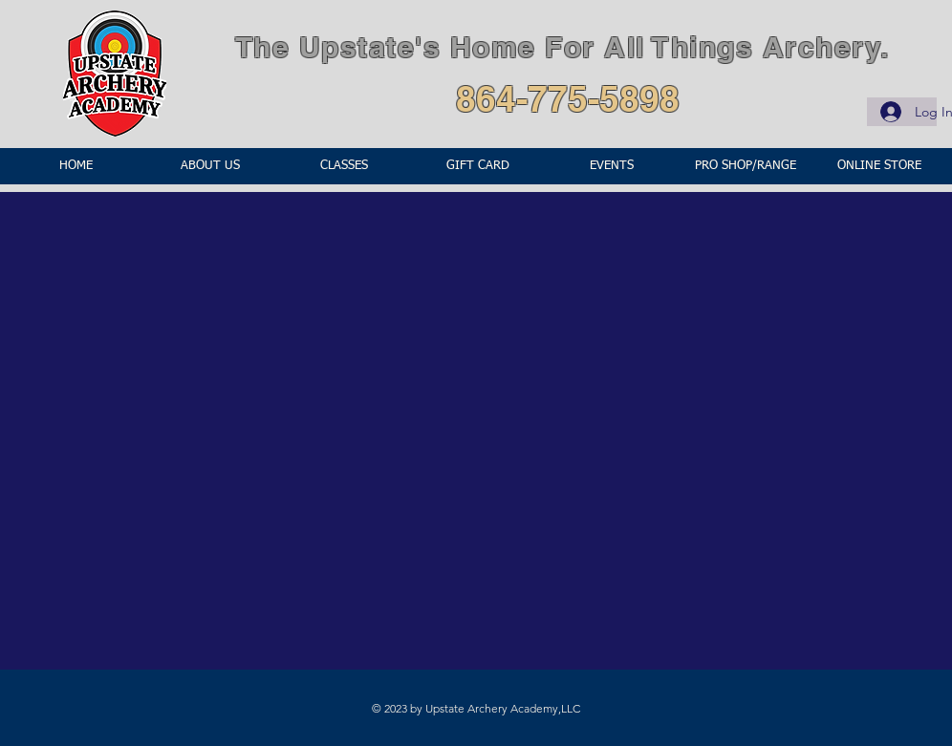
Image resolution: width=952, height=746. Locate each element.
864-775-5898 (568, 98)
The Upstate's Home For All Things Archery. (562, 47)
